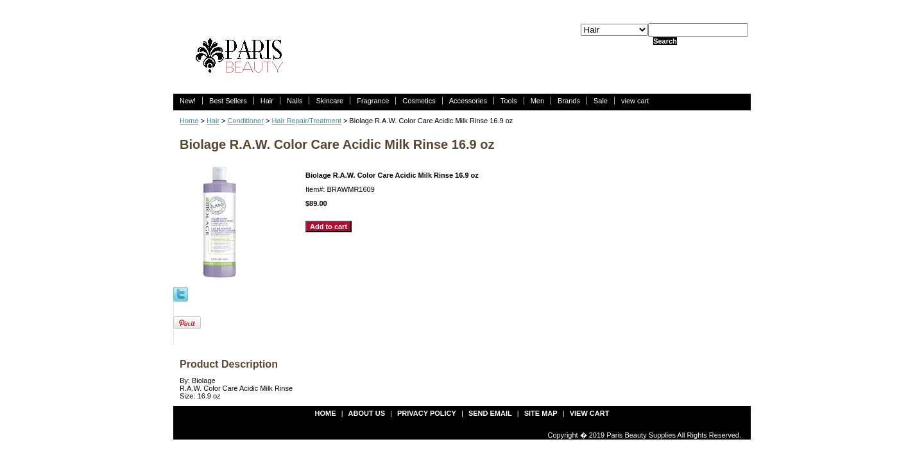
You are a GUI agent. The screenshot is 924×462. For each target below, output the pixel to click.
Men (537, 101)
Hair (267, 101)
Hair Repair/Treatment (306, 120)
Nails (294, 101)
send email (490, 413)
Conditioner (246, 120)
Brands (569, 101)
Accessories (468, 101)
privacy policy (426, 413)
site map (541, 413)
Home (189, 120)
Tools (509, 101)
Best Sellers (228, 101)
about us (366, 413)
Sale (601, 101)
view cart (635, 101)
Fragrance (373, 101)
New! (188, 101)
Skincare (329, 101)
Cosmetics (418, 101)
